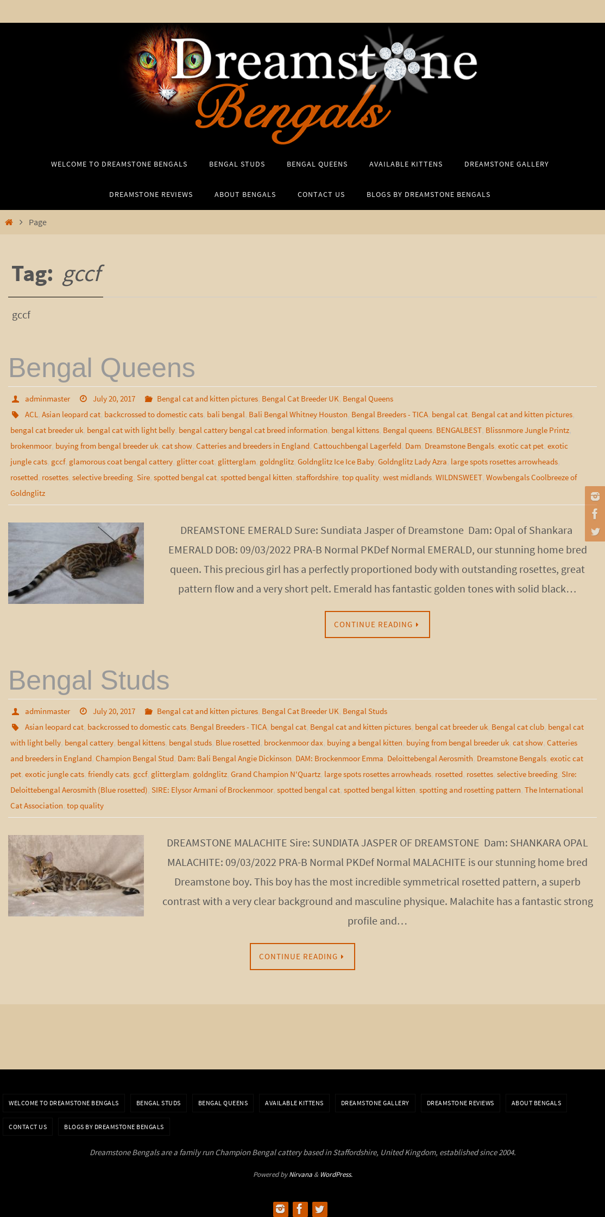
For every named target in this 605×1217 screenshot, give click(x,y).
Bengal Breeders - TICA (414, 413)
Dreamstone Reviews (460, 1097)
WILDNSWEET (120, 489)
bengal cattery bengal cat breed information (302, 428)
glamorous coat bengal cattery (281, 459)
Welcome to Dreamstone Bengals (64, 1097)
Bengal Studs (88, 677)
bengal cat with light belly (173, 428)
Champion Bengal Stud (228, 753)
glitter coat (359, 459)
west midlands (65, 489)
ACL (32, 413)
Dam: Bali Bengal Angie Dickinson (334, 753)
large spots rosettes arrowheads (147, 474)
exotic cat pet (113, 459)
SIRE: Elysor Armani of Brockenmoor (434, 784)
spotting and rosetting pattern (146, 799)
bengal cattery (131, 738)
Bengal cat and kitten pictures (219, 398)
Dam (542, 443)
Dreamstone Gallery (375, 1097)
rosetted (225, 474)
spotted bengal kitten (476, 474)
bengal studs (240, 738)
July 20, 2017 (120, 398)
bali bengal (240, 413)
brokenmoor (128, 443)
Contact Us (28, 1121)
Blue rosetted (291, 738)
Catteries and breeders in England (370, 443)
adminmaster (49, 398)
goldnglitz (444, 459)
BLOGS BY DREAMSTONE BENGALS (114, 1121)
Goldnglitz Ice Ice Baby (507, 459)
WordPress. (336, 1169)
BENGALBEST (523, 428)
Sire (355, 474)
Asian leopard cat (74, 413)
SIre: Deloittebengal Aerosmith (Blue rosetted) (280, 784)
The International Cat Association (265, 799)
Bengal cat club (552, 723)
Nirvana (300, 1169)
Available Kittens (294, 1097)
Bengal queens (468, 428)
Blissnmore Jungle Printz (56, 443)
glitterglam (403, 459)
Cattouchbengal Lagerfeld (483, 443)
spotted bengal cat (400, 474)
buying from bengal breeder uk (212, 443)
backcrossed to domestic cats (163, 413)
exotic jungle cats (172, 459)
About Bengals (537, 1097)
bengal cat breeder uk (83, 428)
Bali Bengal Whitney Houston (316, 413)
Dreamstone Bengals (48, 459)
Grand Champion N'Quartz (448, 768)
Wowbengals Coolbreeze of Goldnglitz (217, 489)
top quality (349, 799)
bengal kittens (412, 428)
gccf (214, 459)
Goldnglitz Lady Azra (47, 474)
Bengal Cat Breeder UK (317, 398)
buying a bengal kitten (429, 738)
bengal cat (478, 413)
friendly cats (271, 768)
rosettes (259, 474)
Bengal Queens (102, 368)
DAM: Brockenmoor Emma (446, 753)
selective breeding (311, 474)
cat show (289, 443)
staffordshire (543, 474)
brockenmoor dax (352, 738)
